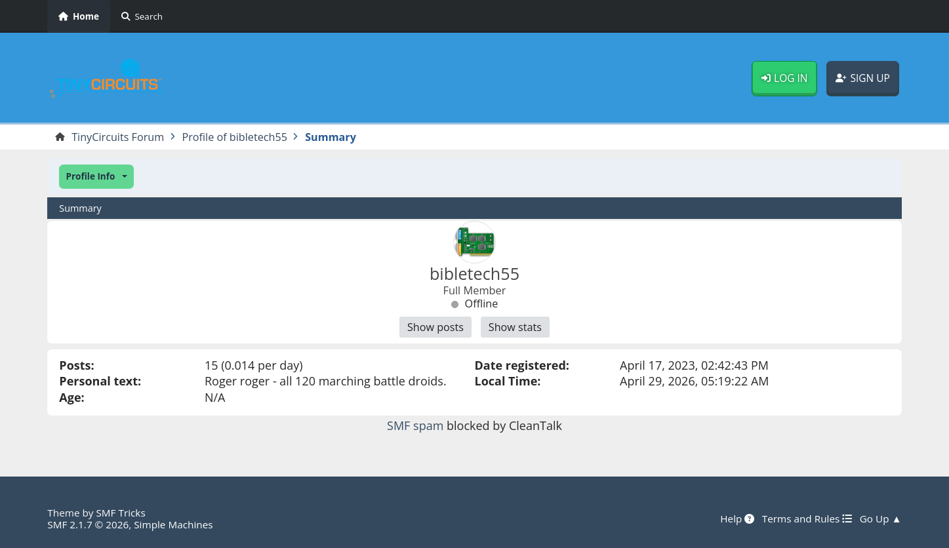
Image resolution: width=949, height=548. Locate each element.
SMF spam (415, 425)
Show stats (515, 327)
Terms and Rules (807, 518)
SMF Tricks (120, 512)
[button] (96, 177)
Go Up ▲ (881, 518)
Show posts (435, 327)
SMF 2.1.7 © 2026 (88, 524)
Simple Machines (173, 524)
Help (737, 518)
